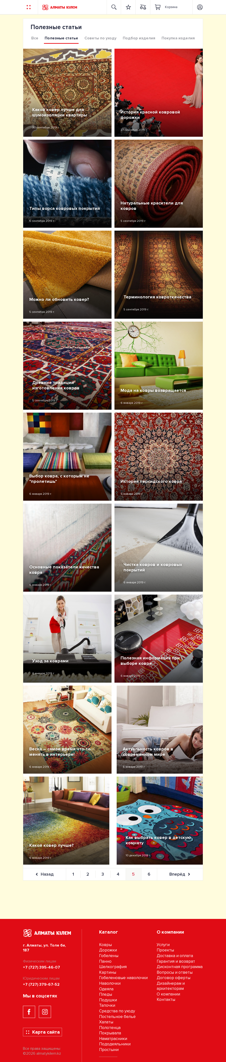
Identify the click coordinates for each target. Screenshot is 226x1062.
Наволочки (110, 983)
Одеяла (106, 989)
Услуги (163, 944)
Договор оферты (173, 977)
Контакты (166, 999)
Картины (107, 972)
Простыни (109, 1049)
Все (34, 38)
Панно (105, 961)
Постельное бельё (117, 1016)
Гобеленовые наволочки (123, 977)
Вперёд (179, 874)
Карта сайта (42, 1032)
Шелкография (113, 966)
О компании (168, 994)
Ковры (105, 944)
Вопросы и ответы (175, 972)
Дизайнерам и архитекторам (171, 986)
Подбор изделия (139, 38)
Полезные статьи (61, 38)
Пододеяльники (115, 1044)
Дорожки (108, 950)
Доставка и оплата (175, 955)
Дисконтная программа (180, 966)
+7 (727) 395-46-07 (41, 967)
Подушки (108, 1000)
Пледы (105, 994)
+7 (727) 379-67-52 (41, 984)
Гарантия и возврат (176, 961)
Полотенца (110, 1027)
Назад (44, 874)
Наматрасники (113, 1038)
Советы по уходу (100, 38)
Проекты (165, 950)
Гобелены (108, 955)
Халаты (106, 1022)
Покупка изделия (178, 38)
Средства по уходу (117, 1011)
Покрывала (110, 1033)
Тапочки (107, 1005)
